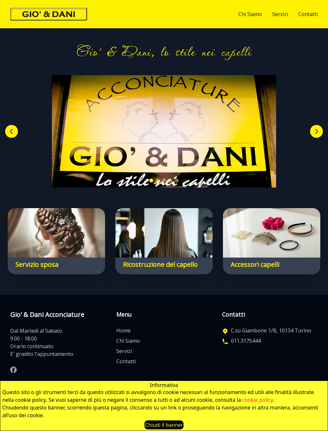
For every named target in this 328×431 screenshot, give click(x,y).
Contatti (308, 14)
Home (123, 330)
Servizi (280, 14)
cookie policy (257, 399)
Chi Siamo (250, 14)
